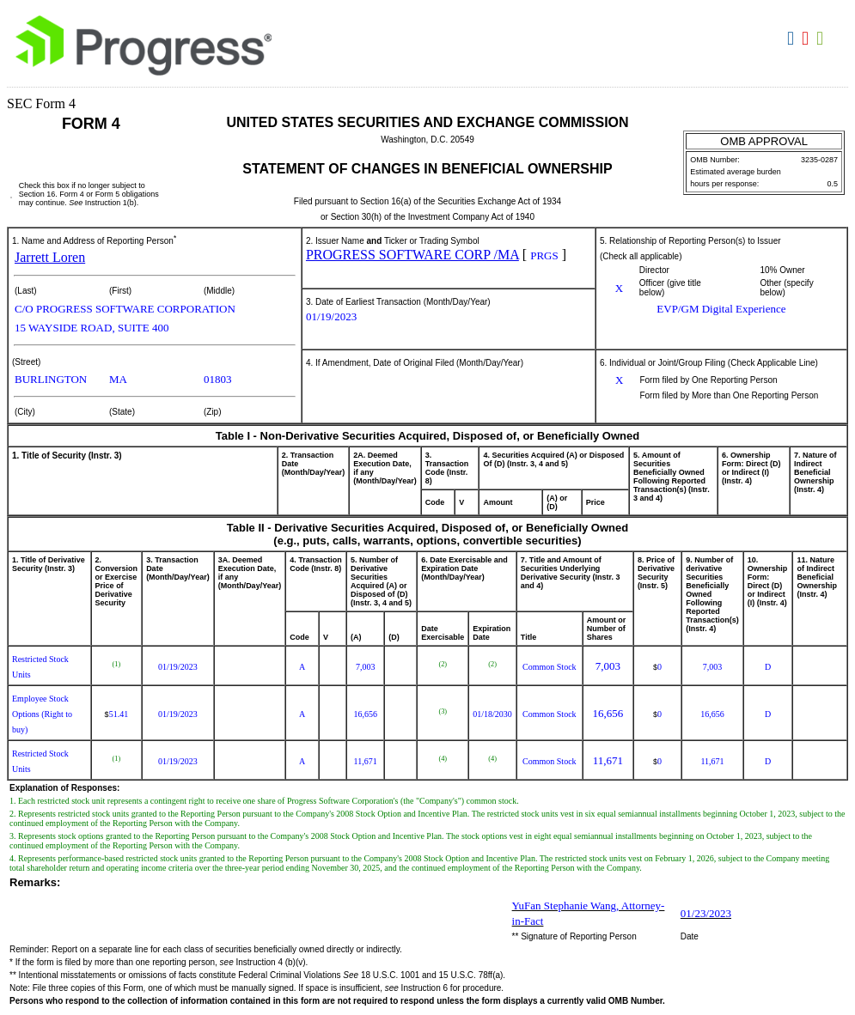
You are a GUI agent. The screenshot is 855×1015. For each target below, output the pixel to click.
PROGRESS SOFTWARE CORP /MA (412, 254)
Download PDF (807, 38)
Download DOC (792, 38)
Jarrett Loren (50, 257)
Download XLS (822, 38)
